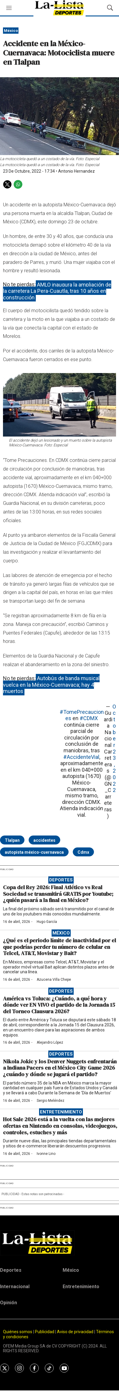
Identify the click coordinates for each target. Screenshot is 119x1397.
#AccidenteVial (81, 757)
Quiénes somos (17, 1331)
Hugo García (47, 922)
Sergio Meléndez (50, 1101)
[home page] (59, 1242)
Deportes (61, 880)
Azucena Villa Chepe (54, 979)
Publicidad (45, 1331)
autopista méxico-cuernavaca (34, 852)
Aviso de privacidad (75, 1331)
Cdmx (83, 852)
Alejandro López (50, 1042)
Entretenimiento (61, 1112)
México (11, 30)
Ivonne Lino (46, 1154)
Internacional (15, 1286)
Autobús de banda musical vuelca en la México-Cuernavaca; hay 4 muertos (51, 684)
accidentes (44, 840)
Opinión (8, 1302)
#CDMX (89, 718)
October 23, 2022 (114, 748)
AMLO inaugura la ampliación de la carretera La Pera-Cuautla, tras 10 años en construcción (57, 290)
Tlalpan (12, 840)
